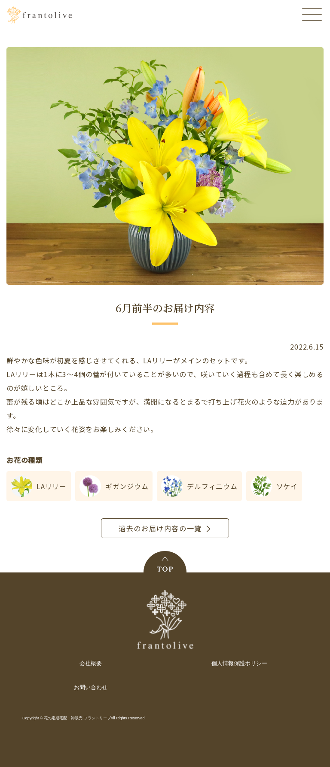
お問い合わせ (90, 687)
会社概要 (90, 663)
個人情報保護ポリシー (239, 663)
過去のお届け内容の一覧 (160, 528)
